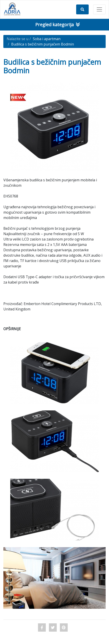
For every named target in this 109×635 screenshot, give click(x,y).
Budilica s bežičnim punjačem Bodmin (42, 44)
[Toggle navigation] (99, 9)
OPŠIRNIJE (12, 328)
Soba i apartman (47, 38)
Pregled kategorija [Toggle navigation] (57, 25)
